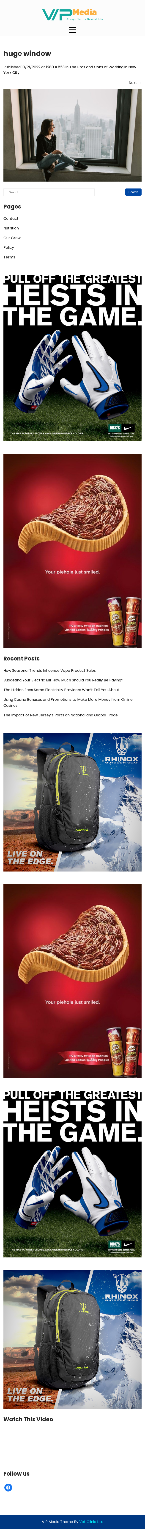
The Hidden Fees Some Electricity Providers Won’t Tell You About (61, 689)
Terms (9, 257)
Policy (8, 247)
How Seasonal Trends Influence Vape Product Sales (49, 670)
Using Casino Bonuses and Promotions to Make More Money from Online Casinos (68, 702)
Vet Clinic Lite (91, 1521)
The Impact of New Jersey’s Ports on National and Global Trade (60, 715)
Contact (11, 218)
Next (135, 82)
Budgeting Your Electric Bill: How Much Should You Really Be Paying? (63, 680)
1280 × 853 (55, 67)
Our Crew (12, 237)
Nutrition (11, 228)
